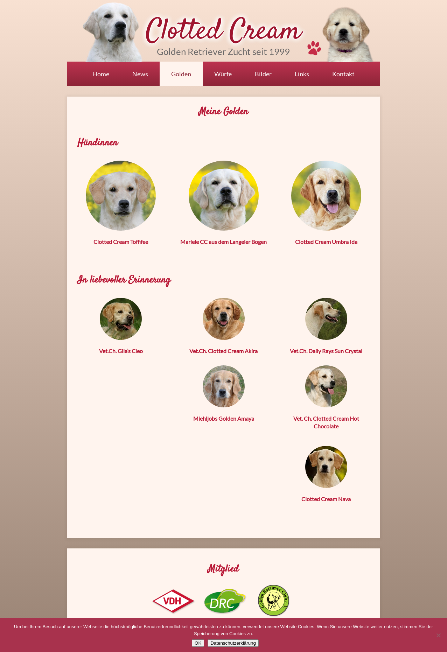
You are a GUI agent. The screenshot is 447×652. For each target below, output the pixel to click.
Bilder (263, 74)
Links (302, 74)
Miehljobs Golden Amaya (223, 418)
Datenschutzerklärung (233, 643)
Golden (181, 74)
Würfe (223, 74)
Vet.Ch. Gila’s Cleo (121, 351)
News (140, 74)
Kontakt (343, 74)
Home (100, 74)
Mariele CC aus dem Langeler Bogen (223, 241)
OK (198, 643)
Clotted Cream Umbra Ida (326, 241)
